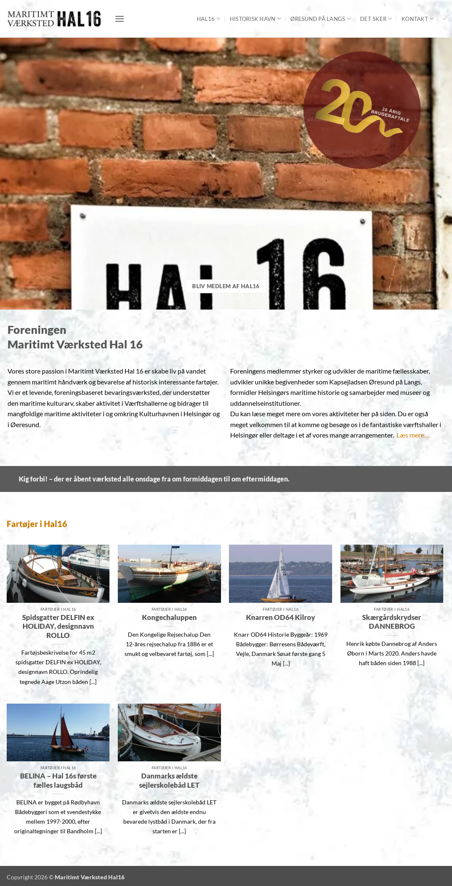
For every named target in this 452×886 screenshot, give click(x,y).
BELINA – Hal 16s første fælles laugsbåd (58, 780)
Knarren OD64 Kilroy (280, 617)
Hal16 (209, 19)
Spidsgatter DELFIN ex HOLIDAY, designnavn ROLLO (58, 626)
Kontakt (417, 19)
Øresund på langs (320, 19)
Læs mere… (412, 435)
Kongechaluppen (169, 617)
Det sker (376, 19)
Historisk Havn (255, 19)
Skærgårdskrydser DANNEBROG (391, 622)
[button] (119, 18)
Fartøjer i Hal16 (37, 524)
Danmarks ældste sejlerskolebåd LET (169, 780)
